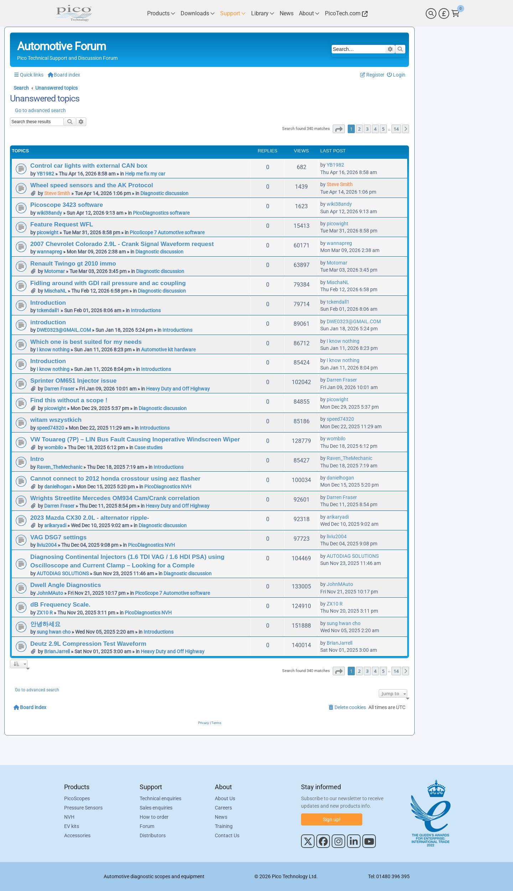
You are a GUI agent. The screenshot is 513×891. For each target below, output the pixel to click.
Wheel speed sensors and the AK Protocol (91, 185)
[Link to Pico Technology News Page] (287, 13)
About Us (225, 798)
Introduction (48, 302)
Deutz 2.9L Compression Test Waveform (88, 643)
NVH (69, 817)
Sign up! (332, 819)
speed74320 (50, 428)
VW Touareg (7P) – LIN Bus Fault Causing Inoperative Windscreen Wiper (135, 439)
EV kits (71, 826)
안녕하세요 (45, 624)
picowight (47, 232)
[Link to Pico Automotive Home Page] (73, 13)
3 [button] (367, 129)
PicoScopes (77, 798)
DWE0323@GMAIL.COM (64, 330)
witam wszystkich (56, 419)
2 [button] (359, 129)
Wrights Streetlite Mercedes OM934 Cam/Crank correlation (115, 498)
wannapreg (49, 252)
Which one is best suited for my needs (86, 341)
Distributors (153, 835)
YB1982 (45, 174)
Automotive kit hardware (168, 349)
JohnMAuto (50, 593)
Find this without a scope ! (68, 400)
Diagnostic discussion (164, 193)
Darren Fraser (59, 389)
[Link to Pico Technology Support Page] (233, 13)
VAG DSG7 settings (58, 537)
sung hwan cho (54, 632)
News (221, 817)
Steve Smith (57, 193)
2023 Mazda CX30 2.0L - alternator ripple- (89, 517)
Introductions (146, 310)
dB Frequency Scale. (60, 604)
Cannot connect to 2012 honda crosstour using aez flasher (115, 478)
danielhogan (58, 486)
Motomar (54, 271)
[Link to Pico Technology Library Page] (262, 13)
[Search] (431, 13)
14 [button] (396, 129)
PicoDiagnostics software (161, 213)
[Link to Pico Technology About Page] (309, 13)
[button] (339, 129)
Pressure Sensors (83, 808)
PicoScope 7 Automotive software (167, 232)
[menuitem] (396, 74)
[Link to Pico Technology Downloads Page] (198, 13)
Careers (223, 808)
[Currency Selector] (444, 13)
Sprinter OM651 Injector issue (73, 380)
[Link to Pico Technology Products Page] (161, 13)
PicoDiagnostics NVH (167, 486)
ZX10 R (45, 612)
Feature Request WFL (61, 224)
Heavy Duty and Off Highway (178, 389)
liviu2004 (47, 545)
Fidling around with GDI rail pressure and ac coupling (108, 283)
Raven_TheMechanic (59, 467)
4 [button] (375, 129)
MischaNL (55, 291)
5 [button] (383, 129)
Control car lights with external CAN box (88, 165)
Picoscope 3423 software (66, 204)
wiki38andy (49, 213)
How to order (154, 817)
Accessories (77, 835)
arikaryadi (55, 525)
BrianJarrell (57, 651)
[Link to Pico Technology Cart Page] (455, 13)
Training (224, 826)
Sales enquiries (156, 808)
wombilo (53, 447)
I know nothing (53, 349)
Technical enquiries (160, 798)
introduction (48, 322)
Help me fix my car (145, 174)
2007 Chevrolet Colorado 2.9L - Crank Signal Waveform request (122, 243)
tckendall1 (48, 310)
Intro (37, 458)
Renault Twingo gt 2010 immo (73, 263)
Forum (147, 826)
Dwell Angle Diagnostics (65, 584)
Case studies (148, 447)
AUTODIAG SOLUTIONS (63, 573)
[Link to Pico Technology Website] (345, 13)
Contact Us (227, 835)
